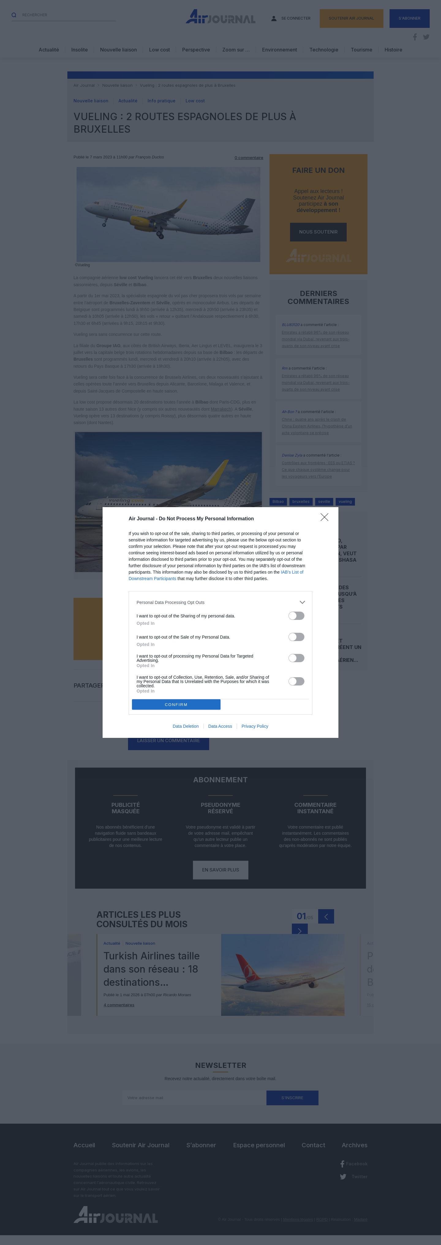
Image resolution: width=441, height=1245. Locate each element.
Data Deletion (186, 726)
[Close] (326, 519)
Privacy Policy (255, 726)
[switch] (296, 616)
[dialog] (220, 622)
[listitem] (220, 602)
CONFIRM (176, 704)
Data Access (220, 726)
